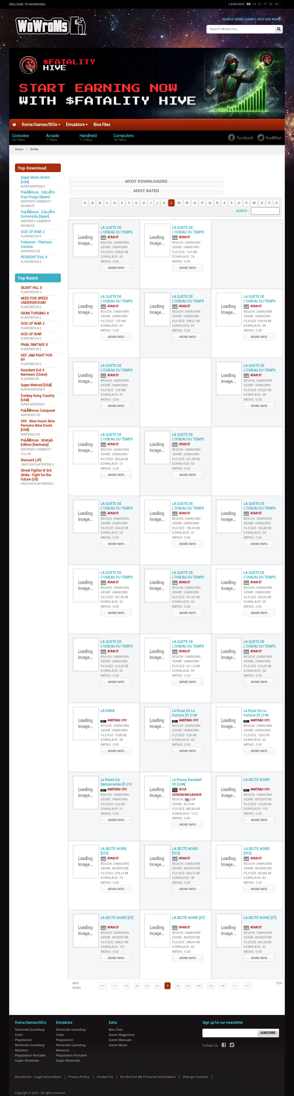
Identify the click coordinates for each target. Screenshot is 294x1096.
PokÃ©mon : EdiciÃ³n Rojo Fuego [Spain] (38, 193)
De (271, 4)
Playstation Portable (30, 1044)
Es (259, 4)
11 (211, 974)
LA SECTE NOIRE (256, 768)
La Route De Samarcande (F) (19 (116, 770)
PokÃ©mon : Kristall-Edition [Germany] (37, 440)
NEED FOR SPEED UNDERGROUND (34, 298)
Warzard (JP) (31, 458)
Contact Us (105, 1066)
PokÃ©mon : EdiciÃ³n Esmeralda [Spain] (38, 212)
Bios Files (102, 122)
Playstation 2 (31, 234)
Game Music (118, 1034)
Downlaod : (111, 245)
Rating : (109, 250)
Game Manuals (120, 1028)
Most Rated (233, 179)
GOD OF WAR (31, 332)
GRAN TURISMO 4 (35, 311)
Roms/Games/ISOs (41, 122)
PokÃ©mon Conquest (38, 409)
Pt (265, 4)
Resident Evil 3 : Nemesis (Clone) (34, 370)
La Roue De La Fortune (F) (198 (184, 701)
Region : (114, 231)
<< (102, 974)
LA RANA (107, 699)
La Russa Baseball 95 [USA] (187, 770)
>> (247, 974)
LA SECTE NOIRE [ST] (116, 906)
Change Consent (195, 1066)
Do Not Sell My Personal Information (148, 1066)
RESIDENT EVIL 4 (34, 255)
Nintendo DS (30, 249)
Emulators (77, 122)
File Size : (114, 240)
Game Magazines (122, 1023)
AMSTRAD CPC (113, 709)
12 (222, 974)
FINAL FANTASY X (34, 343)
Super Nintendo (33, 184)
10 (199, 974)
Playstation (30, 377)
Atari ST (109, 226)
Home (19, 147)
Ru (277, 4)
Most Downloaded (118, 179)
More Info (116, 256)
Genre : (113, 235)
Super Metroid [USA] (36, 383)
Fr (254, 4)
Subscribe (268, 1021)
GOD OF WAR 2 (33, 230)
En (249, 4)
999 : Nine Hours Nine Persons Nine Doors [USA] (38, 423)
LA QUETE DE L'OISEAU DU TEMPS (116, 218)
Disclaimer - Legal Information (38, 1066)
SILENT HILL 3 (31, 286)
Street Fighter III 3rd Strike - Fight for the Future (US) (36, 473)
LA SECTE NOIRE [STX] (113, 839)
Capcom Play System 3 (37, 462)
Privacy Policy (79, 1066)
